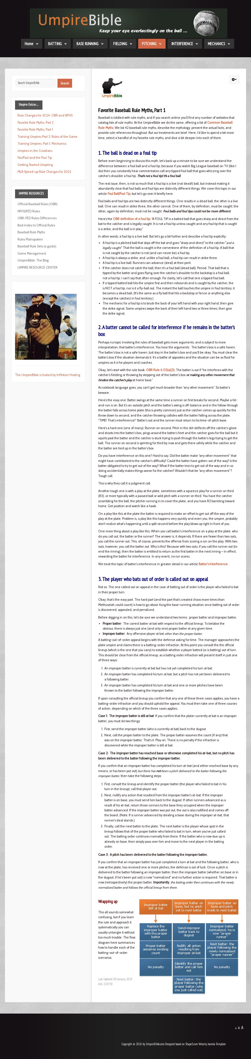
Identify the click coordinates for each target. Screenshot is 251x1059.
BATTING (55, 43)
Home (29, 43)
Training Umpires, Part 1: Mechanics (42, 143)
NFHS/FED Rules (29, 211)
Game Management (32, 253)
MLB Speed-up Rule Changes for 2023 (44, 172)
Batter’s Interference (213, 564)
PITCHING (149, 43)
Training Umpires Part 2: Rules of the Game (47, 137)
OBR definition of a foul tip (131, 219)
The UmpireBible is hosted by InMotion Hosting (47, 375)
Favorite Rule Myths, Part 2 (36, 122)
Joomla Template (217, 1044)
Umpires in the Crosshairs (35, 151)
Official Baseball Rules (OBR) (38, 204)
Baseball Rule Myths (31, 232)
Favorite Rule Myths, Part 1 (35, 129)
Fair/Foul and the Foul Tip (35, 158)
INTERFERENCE (182, 43)
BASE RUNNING (87, 43)
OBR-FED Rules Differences (37, 218)
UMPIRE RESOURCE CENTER (38, 267)
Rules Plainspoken (30, 239)
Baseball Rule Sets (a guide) (37, 246)
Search (64, 83)
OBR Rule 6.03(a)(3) (160, 370)
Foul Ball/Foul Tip (119, 194)
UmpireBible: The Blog (33, 260)
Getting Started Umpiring (35, 165)
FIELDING (120, 43)
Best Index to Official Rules (36, 225)
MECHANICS (216, 43)
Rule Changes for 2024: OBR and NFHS (45, 115)
